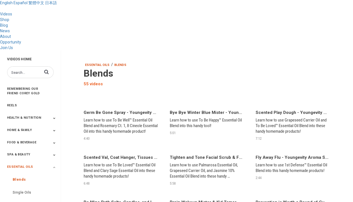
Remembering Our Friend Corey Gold (23, 91)
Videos (6, 14)
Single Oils (22, 192)
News (5, 31)
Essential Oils (20, 167)
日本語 (51, 3)
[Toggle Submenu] (54, 118)
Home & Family (19, 130)
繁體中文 (36, 3)
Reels (12, 105)
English (6, 3)
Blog (4, 25)
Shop (4, 19)
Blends (19, 179)
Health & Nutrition (24, 118)
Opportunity (10, 42)
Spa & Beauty (18, 154)
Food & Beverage (21, 142)
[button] (46, 72)
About (5, 36)
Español (21, 3)
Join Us (6, 47)
